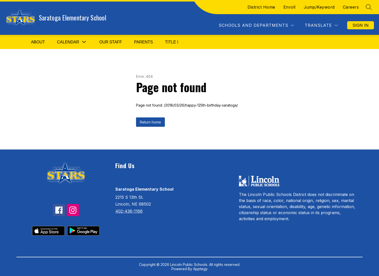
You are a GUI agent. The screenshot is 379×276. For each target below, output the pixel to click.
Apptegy (200, 269)
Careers (351, 7)
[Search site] (369, 7)
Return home (150, 122)
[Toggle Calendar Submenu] (84, 42)
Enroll (289, 7)
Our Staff (110, 42)
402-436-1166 (129, 211)
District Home (261, 7)
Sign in (360, 25)
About (38, 42)
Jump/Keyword (319, 7)
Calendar (68, 42)
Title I (171, 42)
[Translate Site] (321, 25)
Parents (143, 42)
